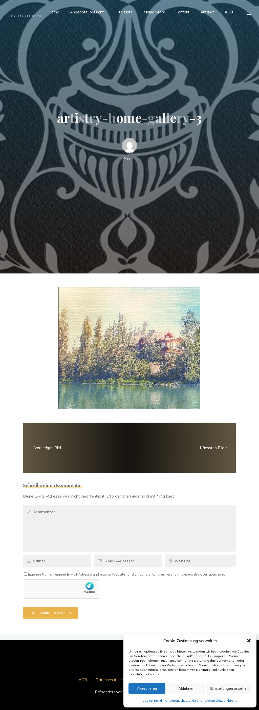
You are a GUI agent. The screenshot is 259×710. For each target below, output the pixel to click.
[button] (248, 640)
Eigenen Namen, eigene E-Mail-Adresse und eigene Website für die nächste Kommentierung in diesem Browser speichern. (124, 574)
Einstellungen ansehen (229, 688)
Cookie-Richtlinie (154, 700)
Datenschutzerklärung (186, 700)
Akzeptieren (147, 688)
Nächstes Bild (214, 447)
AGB (83, 679)
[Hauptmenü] (246, 12)
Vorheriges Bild (46, 447)
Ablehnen (186, 688)
